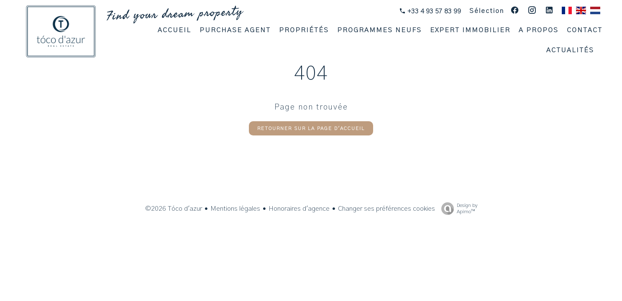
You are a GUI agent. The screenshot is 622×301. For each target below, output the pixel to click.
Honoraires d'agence (299, 208)
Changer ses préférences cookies (386, 208)
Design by (457, 209)
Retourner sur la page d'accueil (311, 128)
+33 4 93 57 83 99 (433, 11)
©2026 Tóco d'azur (173, 208)
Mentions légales (235, 208)
